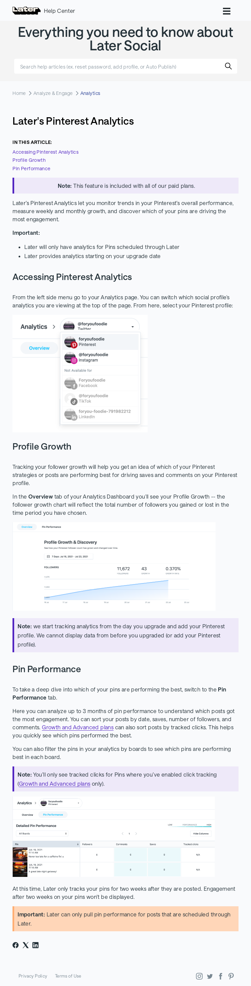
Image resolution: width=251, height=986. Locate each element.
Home (19, 93)
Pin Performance (31, 168)
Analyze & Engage (53, 93)
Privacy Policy (33, 976)
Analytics (90, 93)
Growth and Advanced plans (78, 727)
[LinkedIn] (35, 945)
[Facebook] (15, 945)
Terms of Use (68, 976)
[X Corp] (26, 945)
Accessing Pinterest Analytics (45, 152)
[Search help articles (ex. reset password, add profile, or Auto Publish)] (125, 66)
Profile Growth (29, 160)
